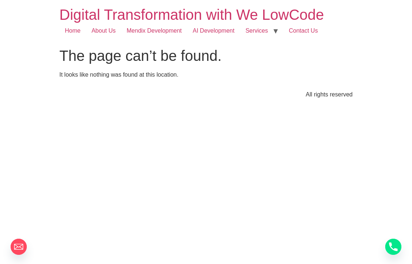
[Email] (19, 247)
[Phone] (393, 247)
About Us (104, 30)
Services (257, 30)
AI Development (214, 30)
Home (73, 30)
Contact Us (303, 30)
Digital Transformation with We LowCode (191, 15)
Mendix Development (154, 30)
